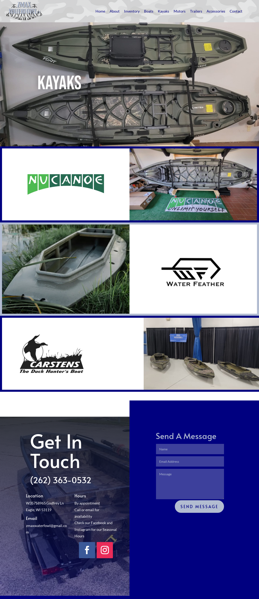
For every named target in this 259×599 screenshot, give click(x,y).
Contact (236, 11)
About (115, 11)
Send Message (199, 512)
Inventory (132, 11)
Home (100, 11)
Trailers (196, 11)
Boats (148, 11)
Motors (180, 11)
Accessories (216, 11)
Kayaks (163, 11)
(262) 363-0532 (60, 486)
